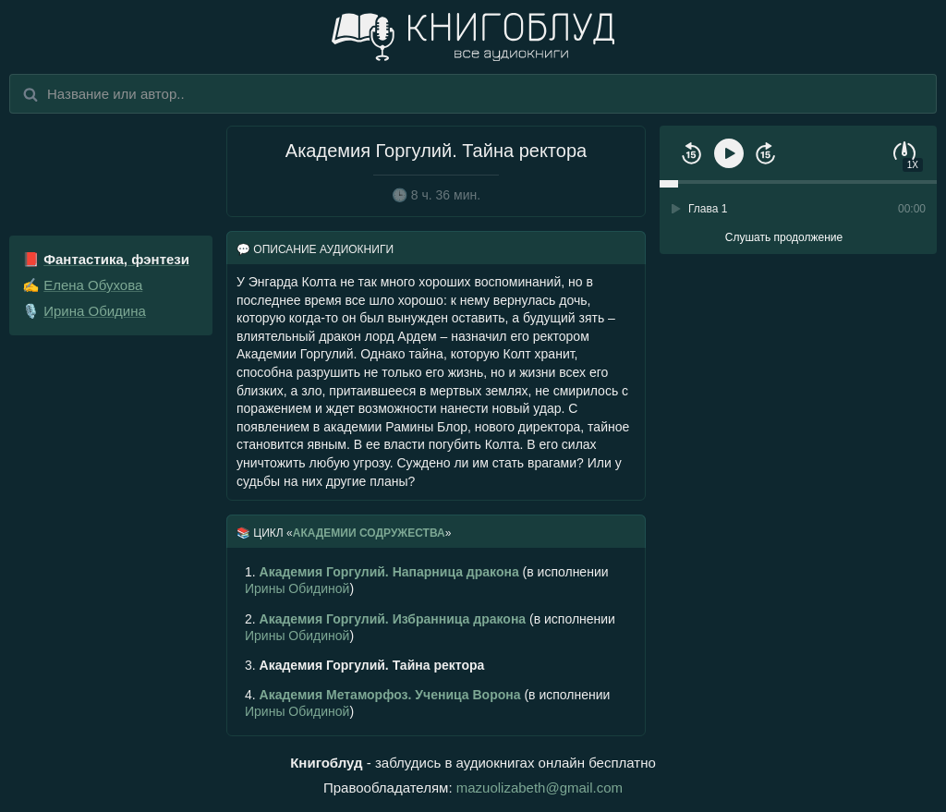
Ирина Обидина (94, 311)
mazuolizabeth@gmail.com (539, 787)
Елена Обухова (92, 285)
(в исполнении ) (427, 580)
